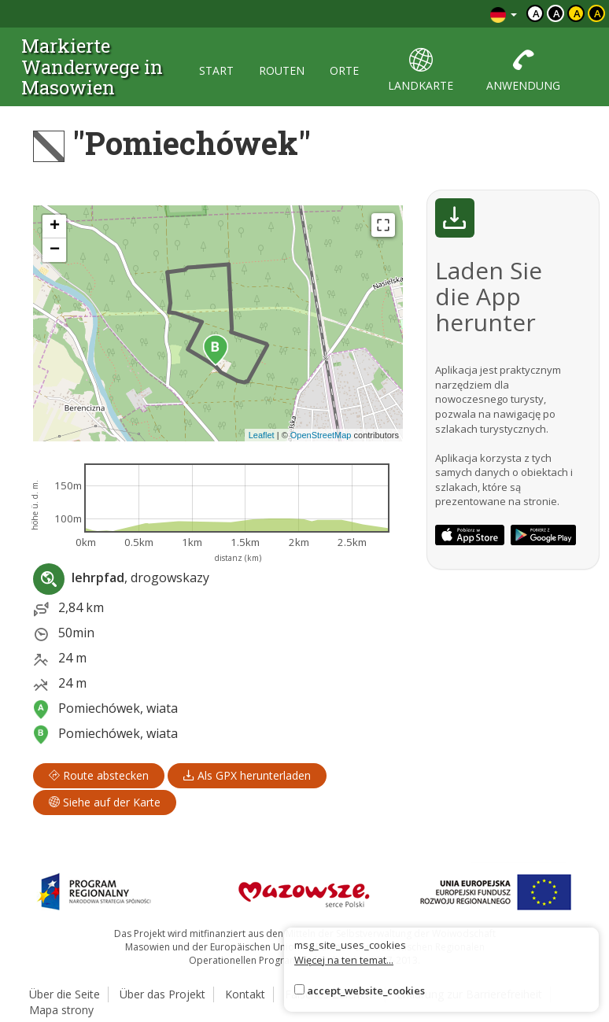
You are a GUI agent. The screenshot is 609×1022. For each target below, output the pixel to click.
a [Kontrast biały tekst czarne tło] (556, 13)
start (216, 70)
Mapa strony (61, 1009)
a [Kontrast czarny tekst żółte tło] (577, 13)
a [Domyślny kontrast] (536, 13)
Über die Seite (64, 994)
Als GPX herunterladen (247, 775)
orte (344, 70)
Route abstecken (99, 775)
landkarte (420, 70)
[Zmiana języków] (503, 14)
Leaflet (262, 435)
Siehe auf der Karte (105, 802)
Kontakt (245, 994)
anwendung (523, 70)
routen (281, 70)
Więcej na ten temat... (343, 960)
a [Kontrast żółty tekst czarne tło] (597, 13)
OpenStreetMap (321, 435)
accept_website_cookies (366, 990)
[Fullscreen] (383, 225)
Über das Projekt (162, 994)
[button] (215, 350)
